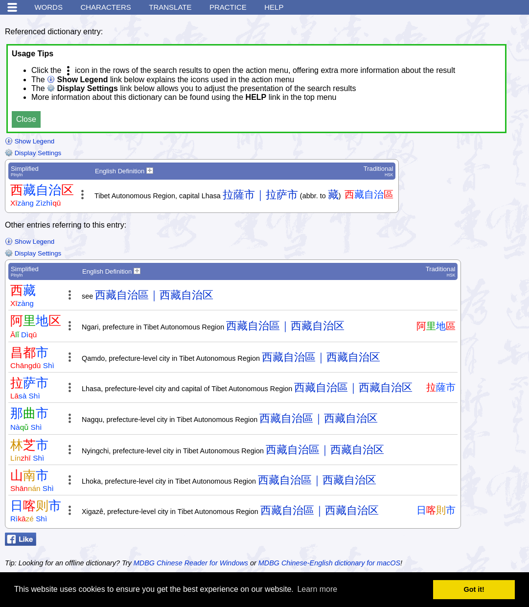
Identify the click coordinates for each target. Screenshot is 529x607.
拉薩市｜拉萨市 (260, 194)
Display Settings (33, 153)
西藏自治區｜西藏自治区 (154, 295)
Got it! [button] (474, 589)
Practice (228, 7)
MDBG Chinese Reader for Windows (191, 563)
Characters (105, 7)
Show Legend (29, 141)
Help (273, 7)
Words (48, 7)
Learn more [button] (317, 589)
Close (26, 119)
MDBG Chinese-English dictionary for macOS (329, 563)
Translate (170, 7)
